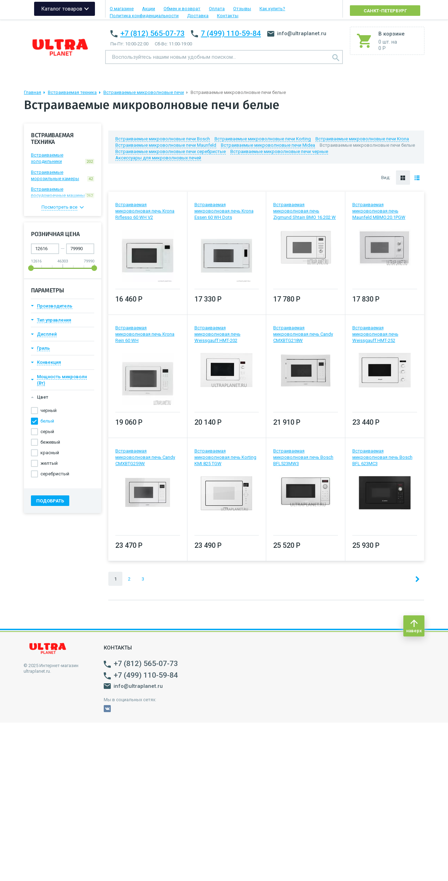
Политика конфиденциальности (144, 15)
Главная (32, 92)
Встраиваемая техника (72, 92)
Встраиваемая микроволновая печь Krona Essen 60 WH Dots (224, 211)
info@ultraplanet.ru (296, 33)
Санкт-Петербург (385, 10)
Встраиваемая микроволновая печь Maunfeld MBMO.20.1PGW (378, 211)
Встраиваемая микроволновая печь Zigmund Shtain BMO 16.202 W (304, 211)
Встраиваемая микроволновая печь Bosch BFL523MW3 (303, 457)
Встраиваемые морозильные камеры (62, 176)
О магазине (122, 8)
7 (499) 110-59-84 (231, 33)
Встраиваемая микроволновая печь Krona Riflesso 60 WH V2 (144, 211)
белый (47, 421)
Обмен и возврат (182, 8)
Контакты (227, 15)
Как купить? (272, 8)
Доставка (198, 15)
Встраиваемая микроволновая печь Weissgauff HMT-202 (217, 334)
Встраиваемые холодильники (62, 158)
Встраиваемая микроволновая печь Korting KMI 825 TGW (225, 457)
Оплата (217, 8)
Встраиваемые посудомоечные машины (62, 192)
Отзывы (242, 8)
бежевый (50, 442)
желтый (49, 463)
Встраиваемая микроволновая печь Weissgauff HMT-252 (375, 334)
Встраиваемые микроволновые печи (143, 92)
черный (48, 410)
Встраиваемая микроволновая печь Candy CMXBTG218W (303, 334)
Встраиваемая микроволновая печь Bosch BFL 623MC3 (382, 457)
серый (47, 431)
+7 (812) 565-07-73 (152, 33)
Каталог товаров (61, 9)
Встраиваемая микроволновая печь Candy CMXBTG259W (145, 457)
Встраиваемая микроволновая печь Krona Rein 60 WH (144, 334)
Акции (148, 8)
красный (49, 452)
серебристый (54, 473)
